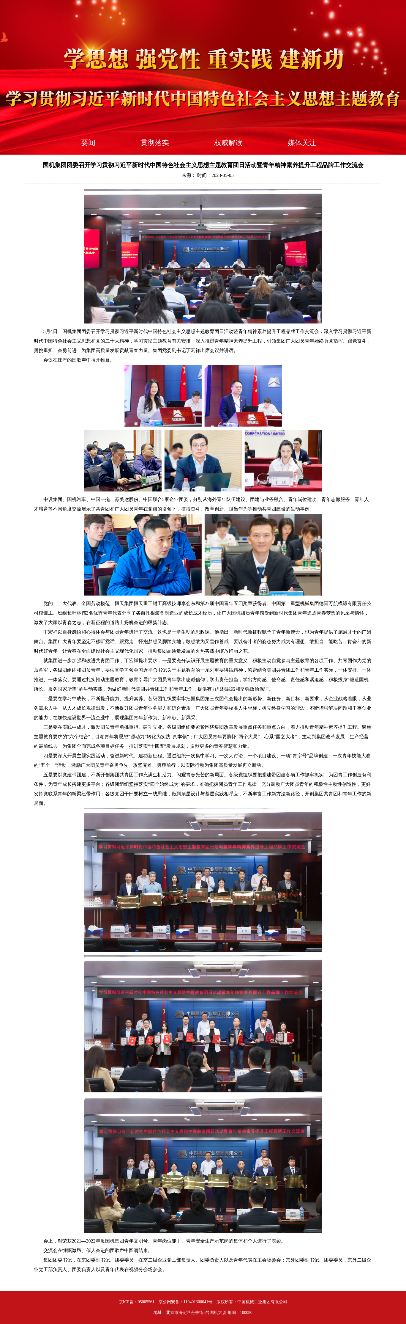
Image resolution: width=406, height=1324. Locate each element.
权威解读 (228, 143)
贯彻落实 (154, 143)
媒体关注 (302, 143)
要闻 (88, 143)
